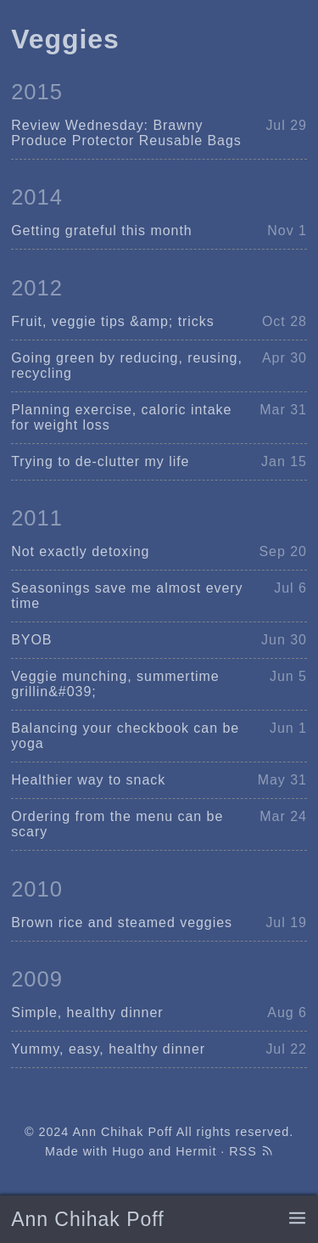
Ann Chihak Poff (87, 1219)
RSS (251, 1151)
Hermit (196, 1151)
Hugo (128, 1151)
